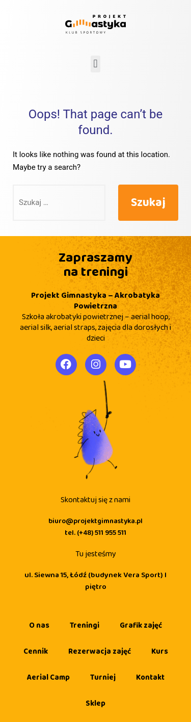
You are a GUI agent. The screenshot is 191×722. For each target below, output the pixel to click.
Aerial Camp (48, 678)
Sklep (95, 704)
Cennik (35, 652)
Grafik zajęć (141, 626)
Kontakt (150, 678)
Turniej (103, 678)
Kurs (159, 652)
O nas (39, 626)
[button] (95, 64)
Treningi (84, 626)
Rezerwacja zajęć (99, 652)
